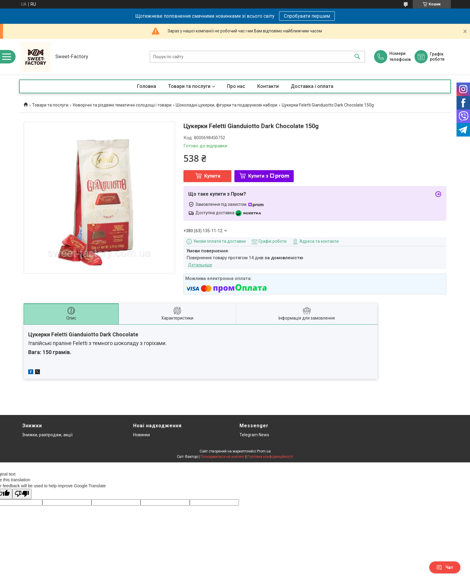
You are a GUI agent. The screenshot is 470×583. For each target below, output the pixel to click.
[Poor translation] (21, 494)
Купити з (268, 176)
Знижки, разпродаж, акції (47, 434)
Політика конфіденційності (270, 457)
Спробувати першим (307, 16)
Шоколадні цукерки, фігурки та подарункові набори (226, 105)
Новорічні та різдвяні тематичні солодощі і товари (122, 105)
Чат (444, 567)
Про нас (236, 86)
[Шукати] (357, 56)
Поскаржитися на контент (223, 457)
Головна (146, 86)
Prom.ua (264, 451)
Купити (212, 176)
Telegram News (254, 434)
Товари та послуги (189, 86)
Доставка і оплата (312, 86)
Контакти (268, 86)
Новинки (141, 434)
